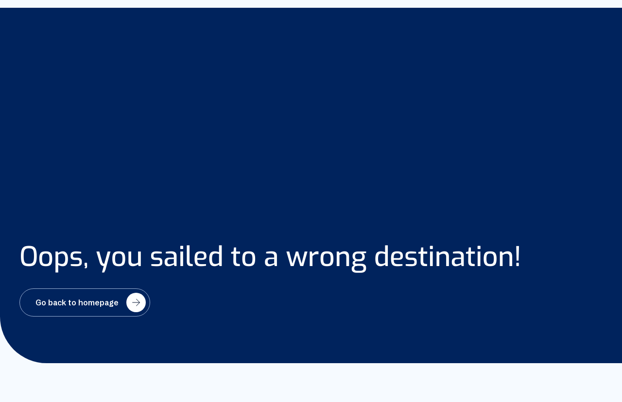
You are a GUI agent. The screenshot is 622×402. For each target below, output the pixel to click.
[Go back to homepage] (84, 302)
